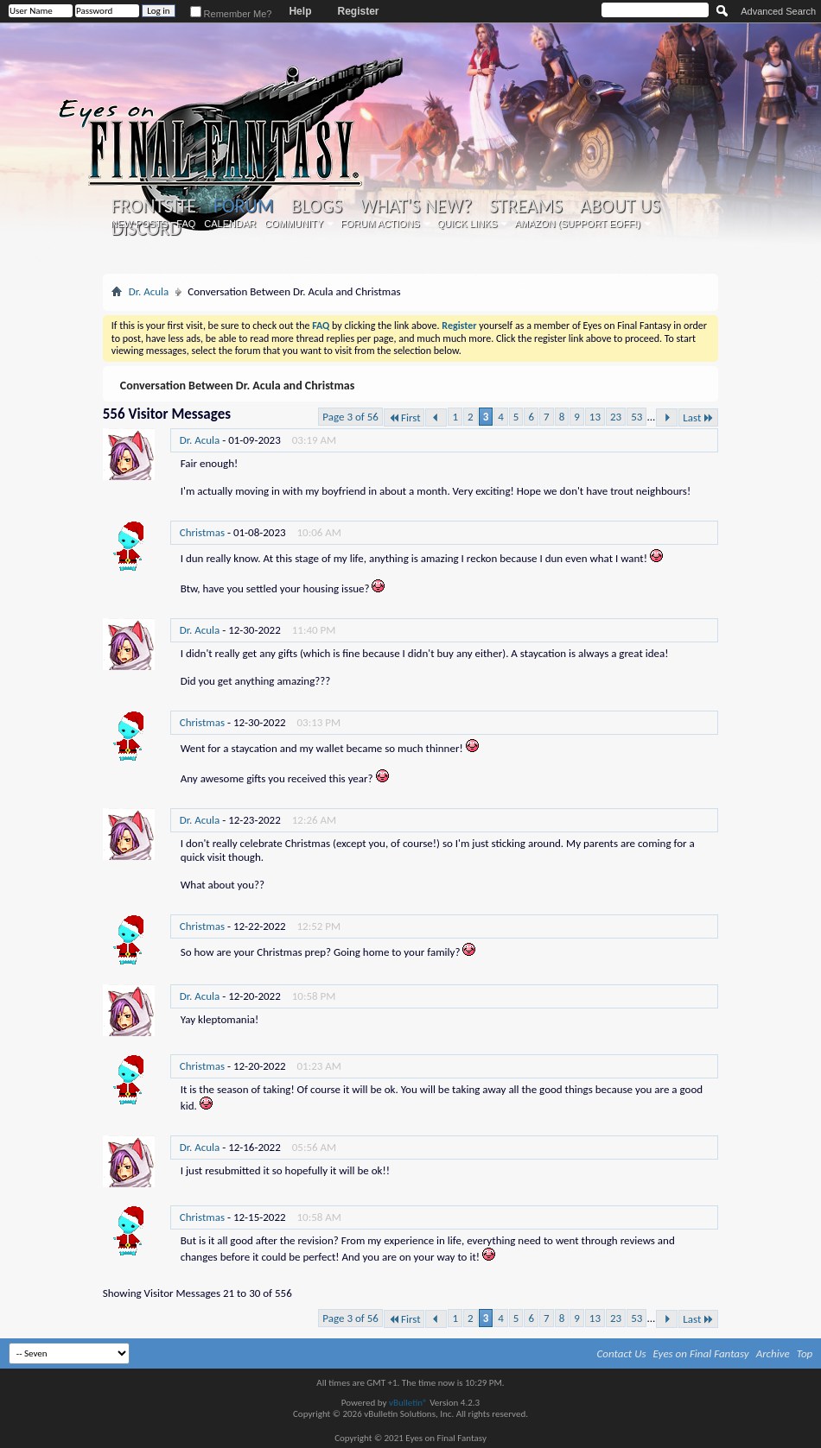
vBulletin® (408, 1402)
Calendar (230, 223)
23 (615, 416)
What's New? (416, 206)
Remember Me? (231, 14)
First (404, 417)
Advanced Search (778, 11)
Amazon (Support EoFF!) (577, 223)
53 (636, 416)
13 (595, 416)
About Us (620, 206)
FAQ (185, 223)
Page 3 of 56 (350, 416)
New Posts (139, 223)
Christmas (202, 532)
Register (358, 11)
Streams (526, 206)
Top (805, 1353)
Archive (773, 1353)
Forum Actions (380, 223)
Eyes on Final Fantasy (701, 1353)
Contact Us (621, 1353)
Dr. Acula (149, 291)
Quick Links (467, 223)
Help (300, 11)
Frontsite (153, 206)
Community (293, 223)
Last (698, 417)
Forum (243, 206)
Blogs (316, 206)
